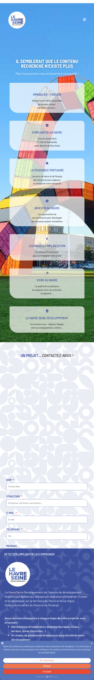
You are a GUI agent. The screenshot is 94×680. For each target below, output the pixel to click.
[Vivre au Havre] (47, 273)
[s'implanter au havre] (47, 125)
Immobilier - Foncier (47, 94)
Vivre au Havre (47, 280)
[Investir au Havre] (47, 201)
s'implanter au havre (47, 132)
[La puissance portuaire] (47, 163)
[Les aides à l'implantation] (47, 238)
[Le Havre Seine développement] (47, 311)
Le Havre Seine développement (47, 318)
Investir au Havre (47, 208)
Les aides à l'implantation (47, 246)
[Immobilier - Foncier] (47, 87)
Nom (9, 535)
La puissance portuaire (47, 170)
